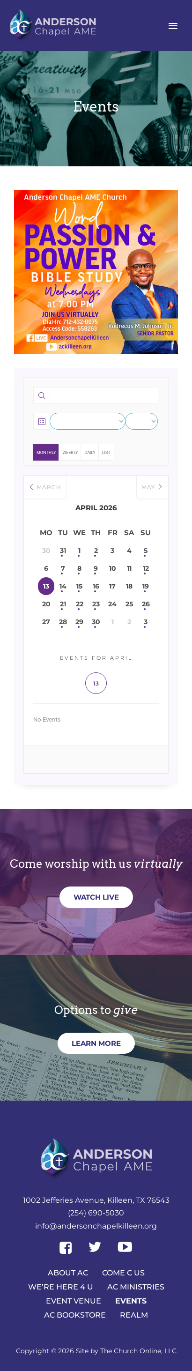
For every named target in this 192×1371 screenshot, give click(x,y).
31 (63, 550)
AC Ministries (135, 1286)
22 (79, 604)
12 (146, 568)
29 (79, 622)
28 (63, 622)
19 (145, 586)
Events (131, 1300)
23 (96, 604)
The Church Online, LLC (138, 1351)
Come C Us (123, 1272)
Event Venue (73, 1300)
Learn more (96, 1043)
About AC (68, 1272)
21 (63, 604)
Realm (134, 1315)
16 (96, 586)
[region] (96, 272)
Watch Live (96, 897)
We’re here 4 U (60, 1286)
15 (79, 586)
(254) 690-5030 (96, 1212)
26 (146, 604)
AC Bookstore (75, 1315)
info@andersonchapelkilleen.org (96, 1226)
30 (96, 622)
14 (62, 586)
